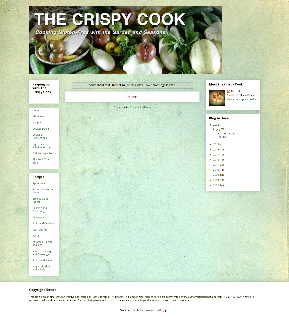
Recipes (37, 122)
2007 (216, 185)
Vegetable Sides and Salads (42, 268)
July (218, 129)
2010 (216, 169)
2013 (216, 154)
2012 (216, 159)
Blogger (164, 310)
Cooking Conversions (40, 136)
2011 (216, 164)
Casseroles (39, 217)
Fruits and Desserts (43, 223)
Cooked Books (41, 128)
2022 (216, 124)
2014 (216, 149)
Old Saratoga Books (44, 153)
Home (132, 97)
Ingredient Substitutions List (42, 146)
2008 (216, 180)
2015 (216, 144)
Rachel (235, 91)
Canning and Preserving (40, 209)
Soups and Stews (42, 260)
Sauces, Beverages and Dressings (43, 253)
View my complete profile (241, 99)
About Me (38, 116)
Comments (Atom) (140, 107)
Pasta (36, 235)
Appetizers (39, 183)
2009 (216, 174)
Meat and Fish (40, 229)
